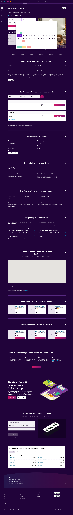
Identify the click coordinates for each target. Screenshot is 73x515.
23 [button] (18, 41)
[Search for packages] (1, 12)
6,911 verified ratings (18, 15)
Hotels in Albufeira (14, 460)
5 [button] (26, 32)
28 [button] (31, 41)
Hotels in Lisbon (14, 457)
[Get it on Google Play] (59, 493)
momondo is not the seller (39, 479)
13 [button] (29, 35)
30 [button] (18, 43)
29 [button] (34, 41)
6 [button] (38, 32)
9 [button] (46, 32)
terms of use (24, 437)
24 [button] (20, 41)
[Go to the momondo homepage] (8, 1)
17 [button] (49, 35)
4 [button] (23, 32)
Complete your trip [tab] (38, 451)
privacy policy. (29, 437)
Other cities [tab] (14, 451)
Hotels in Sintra (13, 465)
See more (65, 328)
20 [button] (29, 38)
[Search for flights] (1, 5)
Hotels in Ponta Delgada (43, 459)
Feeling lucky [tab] (29, 451)
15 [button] (34, 35)
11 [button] (23, 35)
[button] (2, 2)
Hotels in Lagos (14, 462)
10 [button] (20, 35)
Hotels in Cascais (42, 462)
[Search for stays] (1, 8)
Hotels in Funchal (14, 459)
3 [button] (49, 30)
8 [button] (34, 32)
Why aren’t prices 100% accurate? (39, 483)
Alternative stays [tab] (22, 451)
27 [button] (29, 41)
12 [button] (26, 35)
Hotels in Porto (41, 457)
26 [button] (26, 41)
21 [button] (31, 38)
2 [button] (46, 30)
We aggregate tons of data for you (39, 481)
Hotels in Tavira (41, 465)
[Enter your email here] (24, 429)
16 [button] (18, 38)
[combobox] (24, 422)
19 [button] (26, 38)
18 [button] (23, 38)
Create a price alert (57, 360)
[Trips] (1, 16)
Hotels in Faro (41, 460)
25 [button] (23, 41)
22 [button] (34, 38)
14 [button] (31, 35)
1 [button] (34, 30)
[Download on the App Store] (59, 496)
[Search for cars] (1, 10)
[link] (22, 338)
